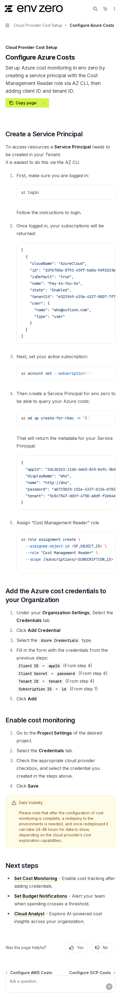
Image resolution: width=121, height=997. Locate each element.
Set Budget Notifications (40, 896)
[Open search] (95, 8)
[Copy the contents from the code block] (98, 192)
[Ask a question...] (60, 984)
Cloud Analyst (29, 913)
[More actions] (114, 9)
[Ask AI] (107, 192)
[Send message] (109, 986)
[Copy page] (22, 103)
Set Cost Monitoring (35, 878)
